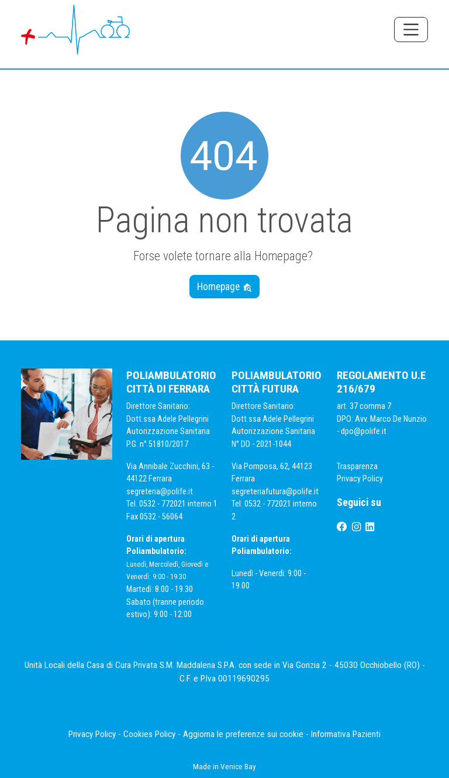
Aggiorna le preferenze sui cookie (243, 734)
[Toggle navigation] (411, 29)
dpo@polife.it (364, 431)
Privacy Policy (361, 479)
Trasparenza (357, 466)
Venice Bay (238, 766)
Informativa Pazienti (346, 734)
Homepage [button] (225, 286)
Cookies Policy (149, 734)
